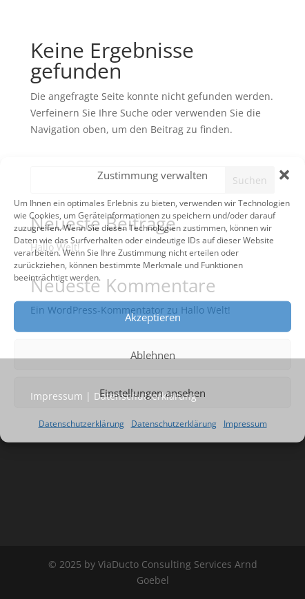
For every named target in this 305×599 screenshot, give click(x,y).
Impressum (245, 423)
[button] (284, 175)
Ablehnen (152, 355)
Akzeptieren (153, 317)
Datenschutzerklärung (81, 423)
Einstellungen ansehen (152, 393)
